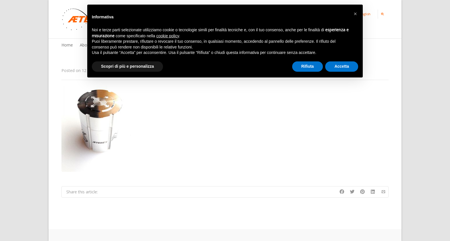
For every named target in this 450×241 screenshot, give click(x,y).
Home (67, 45)
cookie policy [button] (167, 36)
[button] (355, 13)
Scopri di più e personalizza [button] (127, 66)
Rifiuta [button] (307, 66)
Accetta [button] (341, 66)
